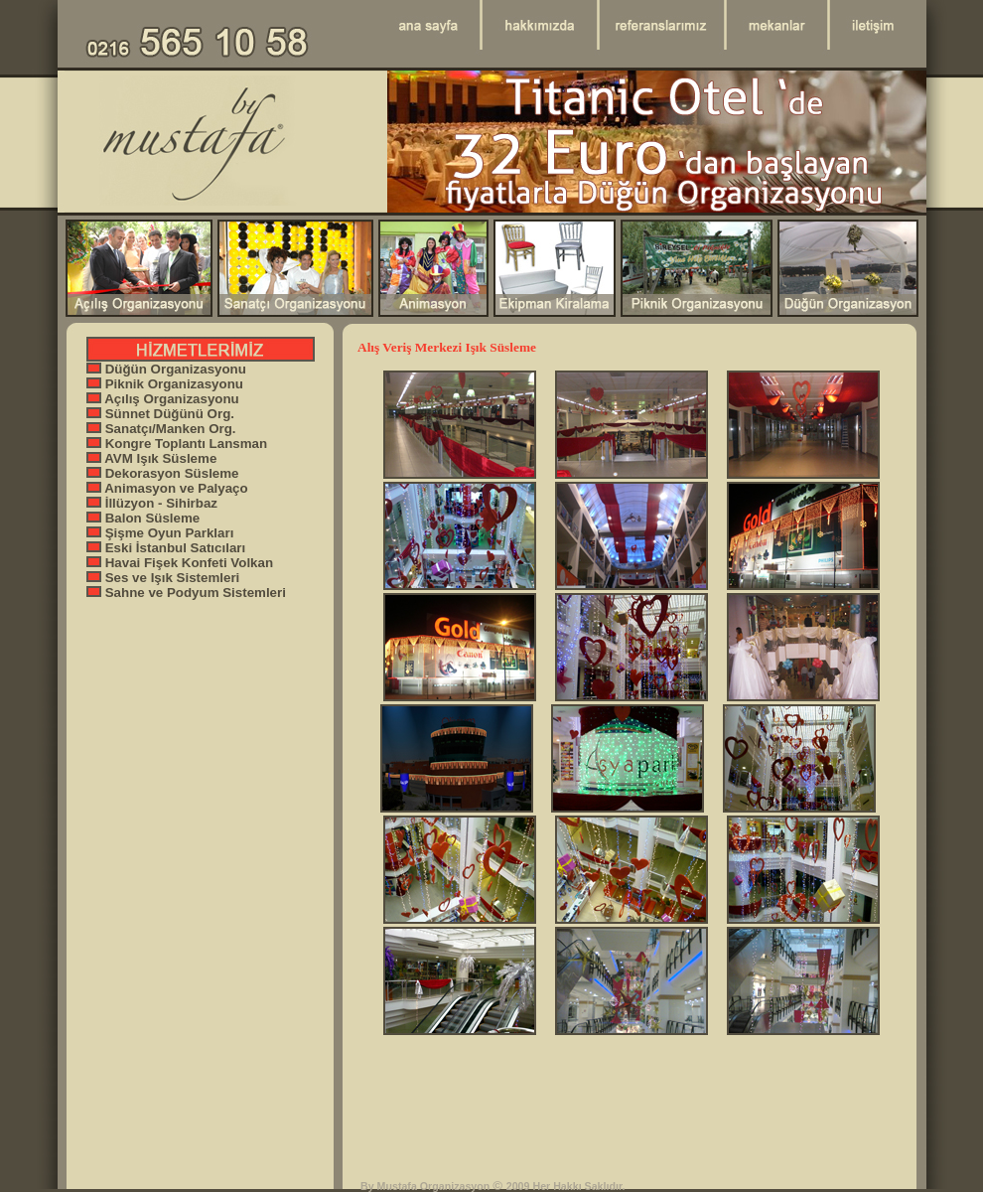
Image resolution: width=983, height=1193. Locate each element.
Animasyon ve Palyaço (167, 488)
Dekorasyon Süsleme (162, 473)
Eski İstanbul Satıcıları (165, 547)
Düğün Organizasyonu (166, 369)
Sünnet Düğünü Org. (160, 413)
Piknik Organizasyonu (164, 383)
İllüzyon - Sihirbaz (151, 503)
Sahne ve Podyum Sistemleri (186, 592)
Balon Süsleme (143, 518)
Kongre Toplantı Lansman (176, 443)
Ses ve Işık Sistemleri (162, 577)
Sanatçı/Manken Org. (161, 428)
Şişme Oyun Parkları (159, 532)
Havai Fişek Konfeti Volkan (179, 562)
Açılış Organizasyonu (162, 398)
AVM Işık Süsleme (151, 458)
